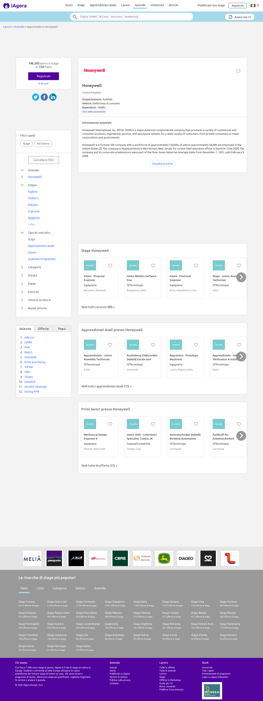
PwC (27, 347)
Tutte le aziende (167, 670)
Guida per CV (166, 683)
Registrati (44, 76)
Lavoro (125, 5)
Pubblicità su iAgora (120, 673)
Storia (113, 670)
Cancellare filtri (43, 160)
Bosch (28, 352)
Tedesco (33, 198)
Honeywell (35, 176)
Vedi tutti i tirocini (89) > (98, 307)
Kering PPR (31, 391)
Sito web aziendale (93, 111)
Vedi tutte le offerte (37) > (99, 465)
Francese (34, 211)
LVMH (28, 342)
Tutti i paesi (208, 670)
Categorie (60, 588)
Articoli (173, 5)
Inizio (69, 5)
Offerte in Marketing (170, 680)
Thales (28, 377)
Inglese (32, 191)
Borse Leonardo (167, 686)
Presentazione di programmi (216, 673)
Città (40, 588)
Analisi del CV (239, 17)
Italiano (33, 204)
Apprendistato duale (103, 5)
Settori (80, 588)
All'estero (43, 143)
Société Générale (35, 386)
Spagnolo (34, 218)
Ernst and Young (34, 362)
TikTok (28, 367)
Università (157, 5)
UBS (27, 372)
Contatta (114, 683)
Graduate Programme (42, 259)
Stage (81, 5)
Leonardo (30, 357)
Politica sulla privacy (120, 680)
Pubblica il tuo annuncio (171, 689)
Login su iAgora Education (215, 677)
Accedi (45, 83)
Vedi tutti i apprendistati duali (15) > (106, 386)
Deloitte (30, 381)
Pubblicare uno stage (211, 5)
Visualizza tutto (162, 163)
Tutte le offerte (167, 667)
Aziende (140, 5)
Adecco (29, 337)
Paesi (24, 588)
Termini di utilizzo (118, 677)
